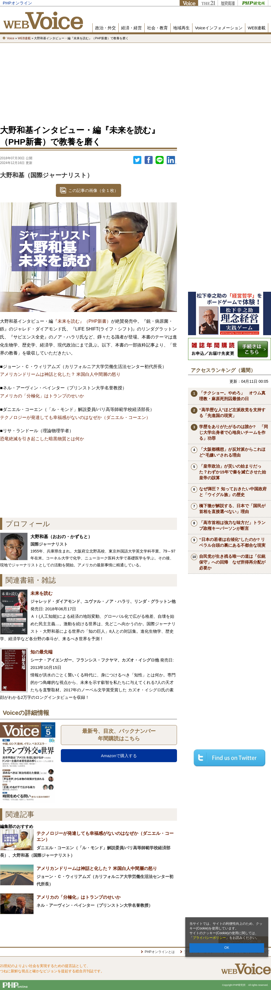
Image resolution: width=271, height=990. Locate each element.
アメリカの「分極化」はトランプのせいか (42, 396)
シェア (148, 160)
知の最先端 (41, 652)
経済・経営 (131, 27)
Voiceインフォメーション (219, 27)
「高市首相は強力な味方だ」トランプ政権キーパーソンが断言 (232, 525)
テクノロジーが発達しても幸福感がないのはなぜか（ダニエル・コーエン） (75, 417)
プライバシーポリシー (209, 938)
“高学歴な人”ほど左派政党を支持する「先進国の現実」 (232, 412)
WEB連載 (256, 27)
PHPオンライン (17, 3)
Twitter (137, 160)
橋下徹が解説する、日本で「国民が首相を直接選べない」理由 (232, 508)
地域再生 (181, 27)
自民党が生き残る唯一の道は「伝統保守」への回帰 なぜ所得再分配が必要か (232, 562)
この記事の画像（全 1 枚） (93, 190)
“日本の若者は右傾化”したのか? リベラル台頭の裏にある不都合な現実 (232, 542)
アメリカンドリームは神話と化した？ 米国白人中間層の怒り (60, 374)
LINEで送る (159, 160)
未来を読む (41, 593)
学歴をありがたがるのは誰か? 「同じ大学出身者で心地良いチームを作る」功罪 (233, 432)
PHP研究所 (253, 3)
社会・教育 (157, 27)
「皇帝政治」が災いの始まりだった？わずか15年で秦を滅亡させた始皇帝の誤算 (232, 472)
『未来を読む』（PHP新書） (82, 321)
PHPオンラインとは (160, 952)
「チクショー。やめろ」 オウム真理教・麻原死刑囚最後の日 (232, 395)
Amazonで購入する (119, 755)
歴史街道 (228, 3)
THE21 (208, 3)
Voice (188, 3)
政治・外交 (105, 27)
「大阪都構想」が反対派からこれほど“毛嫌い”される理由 (232, 452)
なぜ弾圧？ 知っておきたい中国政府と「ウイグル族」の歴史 (233, 491)
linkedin (171, 160)
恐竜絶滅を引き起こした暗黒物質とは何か (42, 438)
